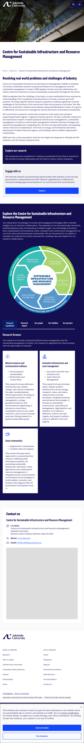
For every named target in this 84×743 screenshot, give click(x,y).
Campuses (47, 660)
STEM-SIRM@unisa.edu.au (29, 543)
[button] (81, 707)
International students (52, 669)
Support (46, 665)
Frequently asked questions (14, 669)
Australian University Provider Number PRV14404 (22, 697)
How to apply (8, 660)
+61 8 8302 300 (24, 538)
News (5, 684)
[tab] (10, 324)
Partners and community (12, 665)
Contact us (42, 190)
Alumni (5, 674)
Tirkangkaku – (16, 693)
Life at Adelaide (49, 650)
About (45, 655)
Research (6, 655)
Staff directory (49, 674)
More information (42, 736)
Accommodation (50, 679)
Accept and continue (42, 727)
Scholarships (8, 679)
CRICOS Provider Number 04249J (57, 697)
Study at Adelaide (10, 650)
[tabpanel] (39, 414)
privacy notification (70, 713)
